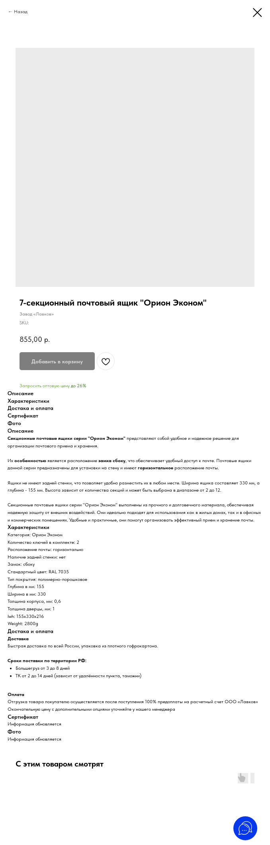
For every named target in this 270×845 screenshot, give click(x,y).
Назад (20, 11)
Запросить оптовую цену (45, 385)
